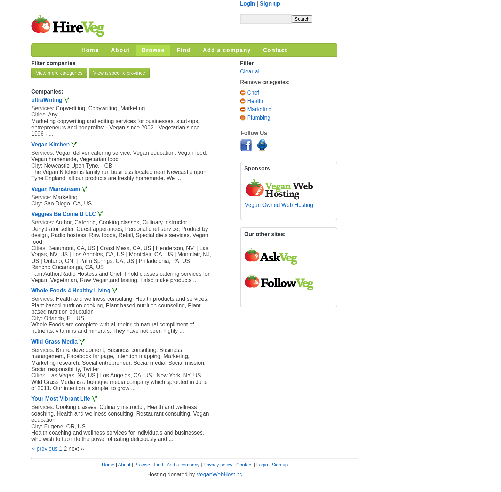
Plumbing (255, 118)
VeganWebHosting (219, 474)
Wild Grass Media (54, 342)
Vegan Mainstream (55, 189)
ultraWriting (46, 100)
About (124, 464)
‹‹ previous (44, 449)
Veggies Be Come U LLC (63, 214)
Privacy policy (218, 464)
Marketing (256, 109)
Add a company (183, 464)
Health (251, 101)
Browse (142, 464)
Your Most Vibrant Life (60, 399)
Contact (244, 464)
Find (158, 464)
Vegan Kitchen (50, 144)
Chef (249, 93)
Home (108, 464)
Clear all (250, 71)
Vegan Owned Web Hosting (279, 202)
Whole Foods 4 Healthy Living (71, 290)
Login (247, 4)
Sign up (270, 4)
